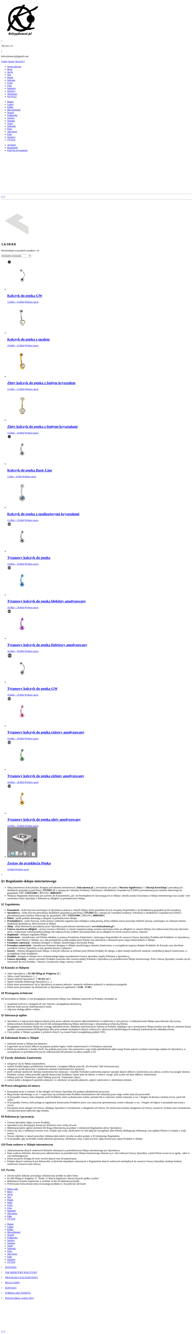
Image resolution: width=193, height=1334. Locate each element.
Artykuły (11, 145)
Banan (10, 101)
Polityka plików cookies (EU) (19, 1298)
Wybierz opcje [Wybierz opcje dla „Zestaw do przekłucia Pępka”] (22, 869)
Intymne (11, 80)
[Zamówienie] (16, 255)
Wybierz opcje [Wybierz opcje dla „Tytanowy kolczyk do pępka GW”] (32, 695)
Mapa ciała (12, 1189)
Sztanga (11, 120)
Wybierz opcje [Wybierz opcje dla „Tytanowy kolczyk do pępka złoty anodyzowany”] (32, 826)
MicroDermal (13, 110)
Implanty (11, 88)
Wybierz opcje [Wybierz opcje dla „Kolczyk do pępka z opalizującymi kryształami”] (31, 520)
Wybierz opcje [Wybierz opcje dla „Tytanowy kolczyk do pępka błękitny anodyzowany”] (32, 607)
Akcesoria (12, 94)
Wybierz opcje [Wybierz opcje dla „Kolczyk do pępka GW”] (32, 302)
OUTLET (12, 96)
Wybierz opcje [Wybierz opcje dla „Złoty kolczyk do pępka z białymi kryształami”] (32, 433)
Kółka (10, 107)
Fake (9, 134)
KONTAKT (11, 1288)
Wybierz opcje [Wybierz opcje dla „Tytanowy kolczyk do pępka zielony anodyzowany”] (32, 782)
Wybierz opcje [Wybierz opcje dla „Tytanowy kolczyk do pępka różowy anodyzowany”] (32, 738)
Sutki (9, 1202)
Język (10, 72)
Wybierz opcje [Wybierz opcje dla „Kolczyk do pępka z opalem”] (32, 345)
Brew (10, 69)
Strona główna (14, 66)
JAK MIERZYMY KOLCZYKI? (21, 1272)
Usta (9, 85)
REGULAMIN (12, 1282)
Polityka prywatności (17, 150)
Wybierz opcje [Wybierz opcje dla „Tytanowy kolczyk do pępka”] (32, 564)
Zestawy (11, 91)
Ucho (10, 83)
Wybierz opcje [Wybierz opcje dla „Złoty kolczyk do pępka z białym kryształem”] (31, 389)
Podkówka (12, 115)
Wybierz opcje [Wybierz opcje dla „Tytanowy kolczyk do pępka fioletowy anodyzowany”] (32, 651)
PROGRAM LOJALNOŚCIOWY (21, 1277)
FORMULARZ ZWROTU (18, 1293)
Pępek (10, 77)
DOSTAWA (11, 1267)
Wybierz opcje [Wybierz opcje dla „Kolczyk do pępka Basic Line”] (29, 476)
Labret (10, 104)
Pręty (9, 129)
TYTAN (11, 139)
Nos (9, 74)
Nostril (10, 112)
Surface (11, 118)
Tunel (10, 123)
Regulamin (12, 147)
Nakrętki (11, 126)
